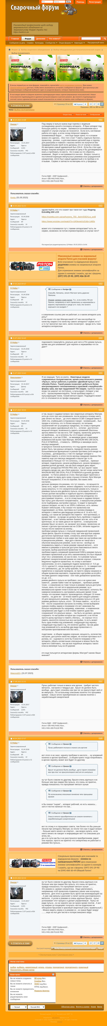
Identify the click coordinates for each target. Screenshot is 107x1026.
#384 (100, 338)
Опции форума (65, 43)
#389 (100, 878)
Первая (78, 104)
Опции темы (67, 115)
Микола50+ (15, 673)
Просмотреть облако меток (22, 970)
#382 (100, 205)
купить (41, 967)
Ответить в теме (20, 105)
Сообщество (50, 43)
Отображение (95, 115)
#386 (100, 410)
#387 (100, 681)
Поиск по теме (81, 115)
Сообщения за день (17, 43)
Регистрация (95, 2)
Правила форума (41, 991)
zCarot (60, 1022)
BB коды (38, 978)
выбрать (20, 967)
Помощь (80, 2)
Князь (13, 197)
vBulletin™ (56, 1018)
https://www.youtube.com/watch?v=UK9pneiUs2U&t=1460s (68, 221)
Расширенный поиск (96, 43)
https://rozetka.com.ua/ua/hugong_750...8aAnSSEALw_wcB (69, 217)
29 (91, 104)
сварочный (83, 967)
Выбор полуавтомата (24, 109)
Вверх (100, 948)
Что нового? (54, 39)
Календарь (39, 43)
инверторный (31, 967)
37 (94, 104)
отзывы (48, 967)
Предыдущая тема (48, 954)
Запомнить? (48, 5)
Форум (28, 39)
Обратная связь (68, 1006)
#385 (100, 373)
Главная (15, 39)
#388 (100, 738)
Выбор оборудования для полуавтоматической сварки (77, 49)
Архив (93, 1006)
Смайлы (38, 981)
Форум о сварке (83, 1006)
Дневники (40, 39)
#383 (100, 283)
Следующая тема (65, 954)
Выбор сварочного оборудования (35, 49)
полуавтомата (71, 967)
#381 (100, 120)
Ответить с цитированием (91, 186)
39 (102, 104)
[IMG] (36, 984)
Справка (30, 43)
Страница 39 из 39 (64, 104)
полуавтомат (58, 967)
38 (98, 104)
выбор (13, 967)
